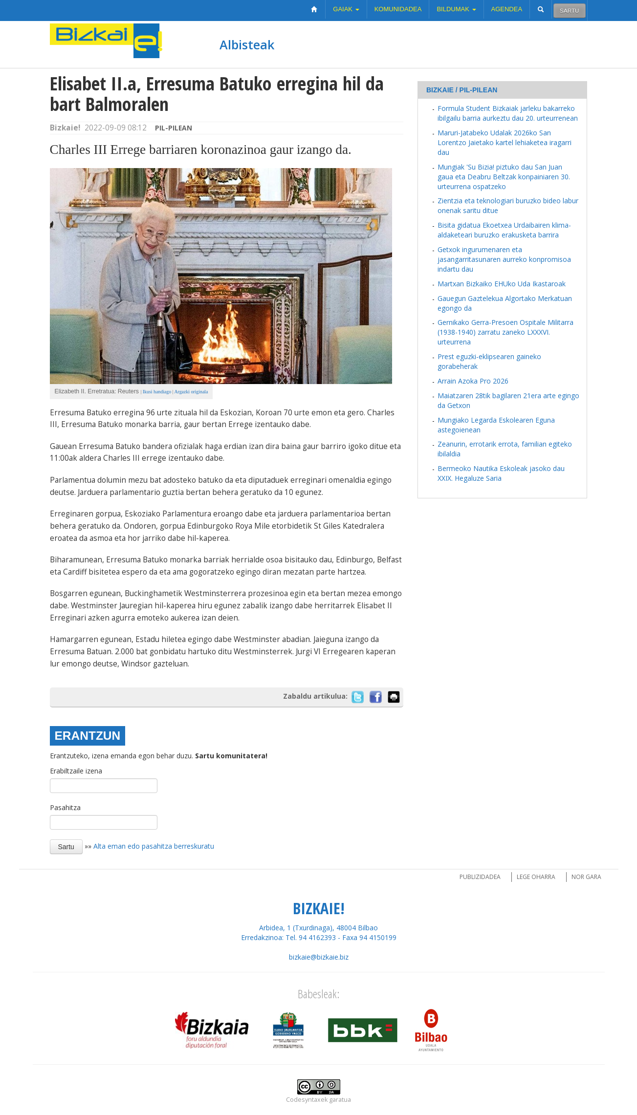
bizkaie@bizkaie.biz (319, 957)
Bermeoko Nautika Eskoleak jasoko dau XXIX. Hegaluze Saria (501, 473)
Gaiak (346, 9)
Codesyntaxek (307, 1099)
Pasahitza (65, 807)
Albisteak (247, 44)
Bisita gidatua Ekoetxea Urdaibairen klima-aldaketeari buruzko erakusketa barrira (504, 229)
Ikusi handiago (156, 391)
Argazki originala (191, 391)
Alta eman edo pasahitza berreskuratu (153, 846)
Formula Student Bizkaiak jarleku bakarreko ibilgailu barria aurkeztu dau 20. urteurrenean (508, 113)
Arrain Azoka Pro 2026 (473, 381)
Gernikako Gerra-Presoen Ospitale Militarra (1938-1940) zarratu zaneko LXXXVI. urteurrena (505, 332)
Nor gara (586, 877)
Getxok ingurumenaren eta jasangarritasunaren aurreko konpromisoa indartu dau (504, 259)
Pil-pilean (173, 127)
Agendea (507, 9)
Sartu (569, 10)
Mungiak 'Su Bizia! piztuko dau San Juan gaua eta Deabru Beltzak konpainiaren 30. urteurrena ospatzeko (504, 176)
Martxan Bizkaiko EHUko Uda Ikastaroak (502, 283)
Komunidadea (398, 9)
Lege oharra (536, 877)
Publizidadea (480, 877)
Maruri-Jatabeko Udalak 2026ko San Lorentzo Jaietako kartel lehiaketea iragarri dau (504, 142)
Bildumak (456, 9)
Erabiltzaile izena (76, 770)
